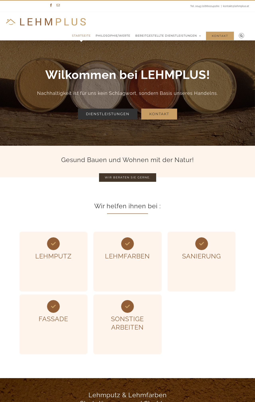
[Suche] (241, 36)
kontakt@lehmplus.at (236, 6)
